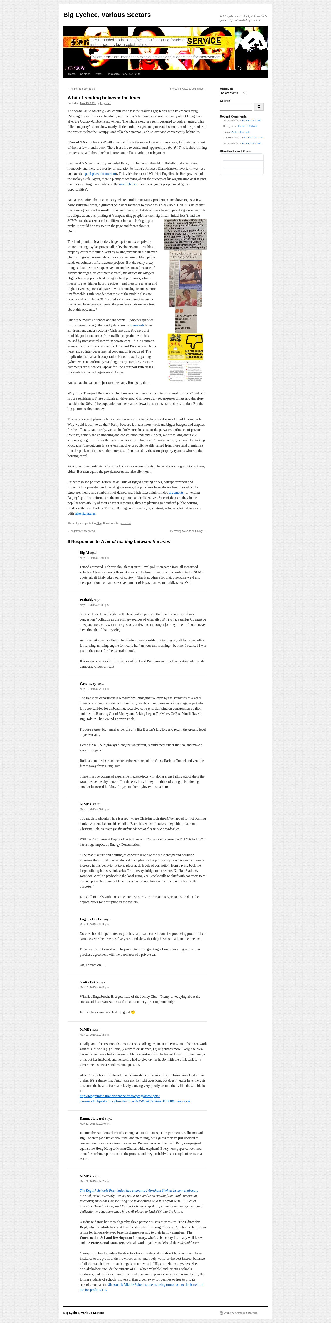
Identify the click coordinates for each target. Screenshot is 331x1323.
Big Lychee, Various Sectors (107, 14)
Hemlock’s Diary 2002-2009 (124, 74)
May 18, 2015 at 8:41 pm (94, 987)
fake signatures (85, 513)
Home (72, 74)
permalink (125, 523)
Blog (99, 523)
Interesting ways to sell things (188, 88)
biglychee (105, 103)
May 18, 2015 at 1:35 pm (94, 605)
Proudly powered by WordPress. (241, 1312)
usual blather (128, 184)
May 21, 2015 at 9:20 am (94, 1181)
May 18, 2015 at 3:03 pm (94, 809)
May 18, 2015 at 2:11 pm (94, 688)
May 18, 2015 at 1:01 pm (94, 557)
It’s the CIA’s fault (251, 120)
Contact (85, 74)
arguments (176, 492)
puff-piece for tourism (100, 174)
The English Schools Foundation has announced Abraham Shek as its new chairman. (139, 1190)
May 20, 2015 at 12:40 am (95, 1123)
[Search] (259, 107)
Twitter (98, 74)
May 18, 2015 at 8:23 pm (94, 924)
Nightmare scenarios (81, 88)
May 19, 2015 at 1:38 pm (94, 1034)
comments (137, 325)
